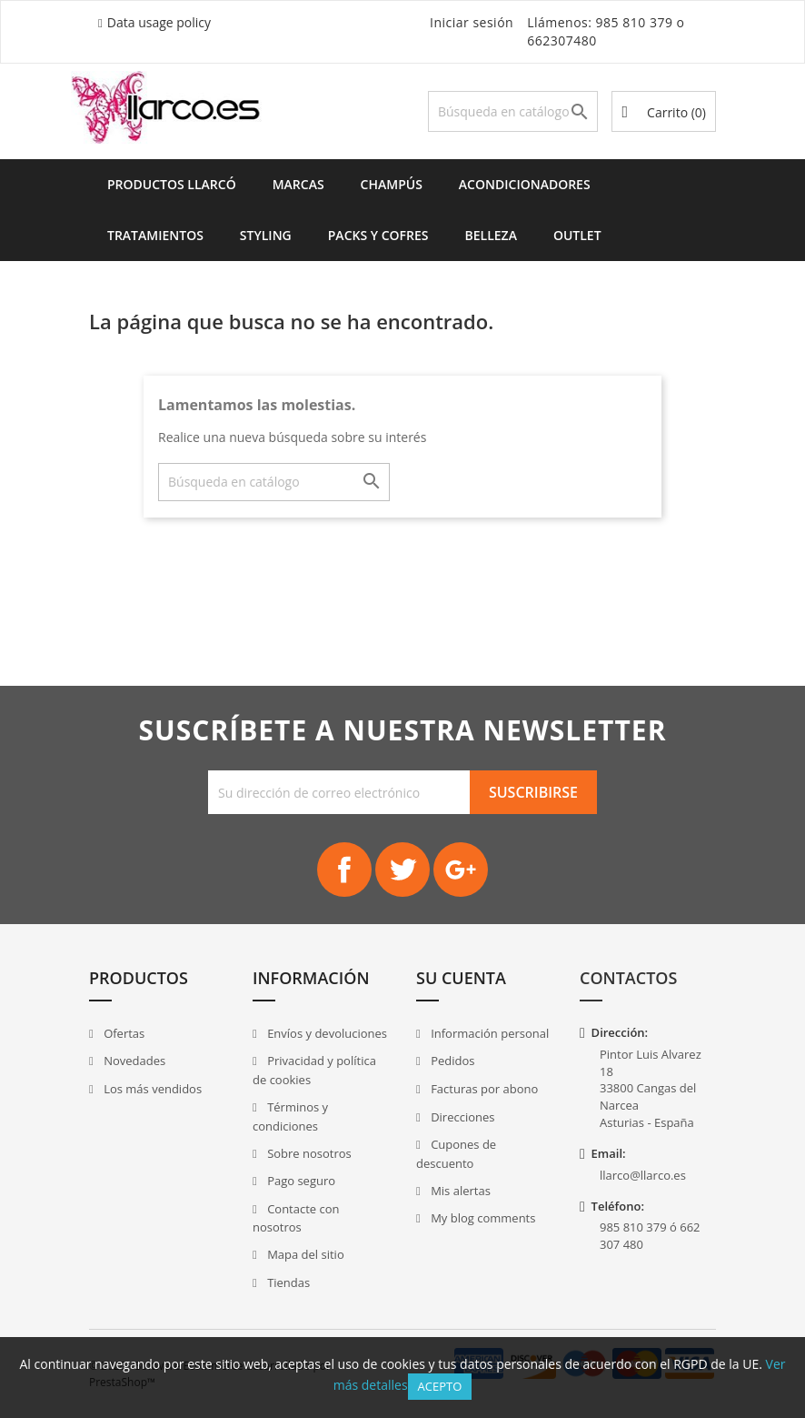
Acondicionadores (525, 184)
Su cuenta (461, 978)
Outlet (577, 235)
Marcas (298, 184)
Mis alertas (459, 1190)
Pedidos (451, 1060)
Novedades (133, 1060)
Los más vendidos (151, 1089)
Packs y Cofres (378, 235)
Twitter (402, 869)
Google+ (460, 869)
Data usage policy (159, 22)
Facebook (344, 869)
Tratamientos (155, 235)
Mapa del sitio (304, 1254)
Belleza (491, 235)
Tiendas (287, 1282)
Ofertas (123, 1033)
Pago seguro (299, 1180)
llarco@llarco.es (643, 1175)
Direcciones (461, 1117)
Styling (266, 235)
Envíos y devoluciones (325, 1033)
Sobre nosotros (308, 1153)
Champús (391, 184)
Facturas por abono (483, 1089)
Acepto (440, 1386)
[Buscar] (513, 111)
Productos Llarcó (171, 184)
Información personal (489, 1033)
